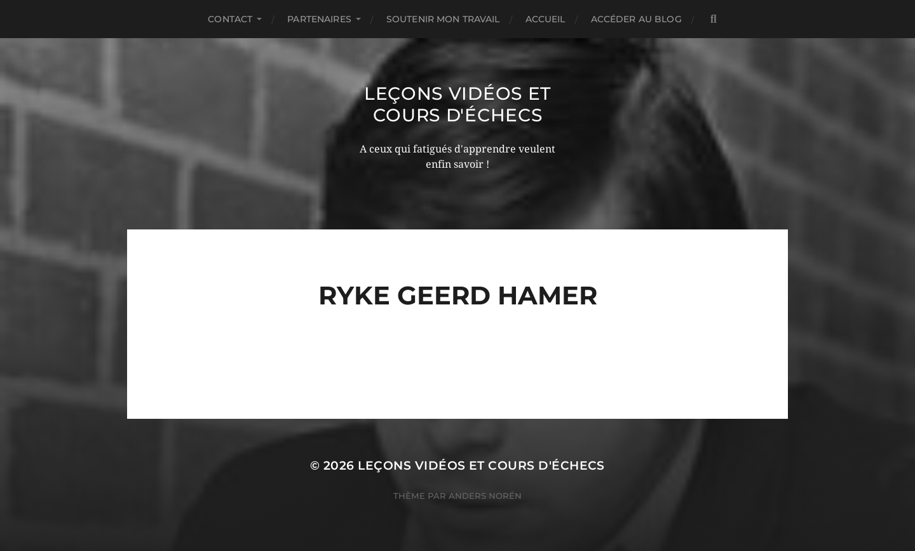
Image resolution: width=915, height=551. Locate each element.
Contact (230, 19)
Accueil (545, 19)
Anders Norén (485, 496)
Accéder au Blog (636, 19)
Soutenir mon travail (443, 19)
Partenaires (319, 19)
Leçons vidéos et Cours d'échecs (457, 104)
